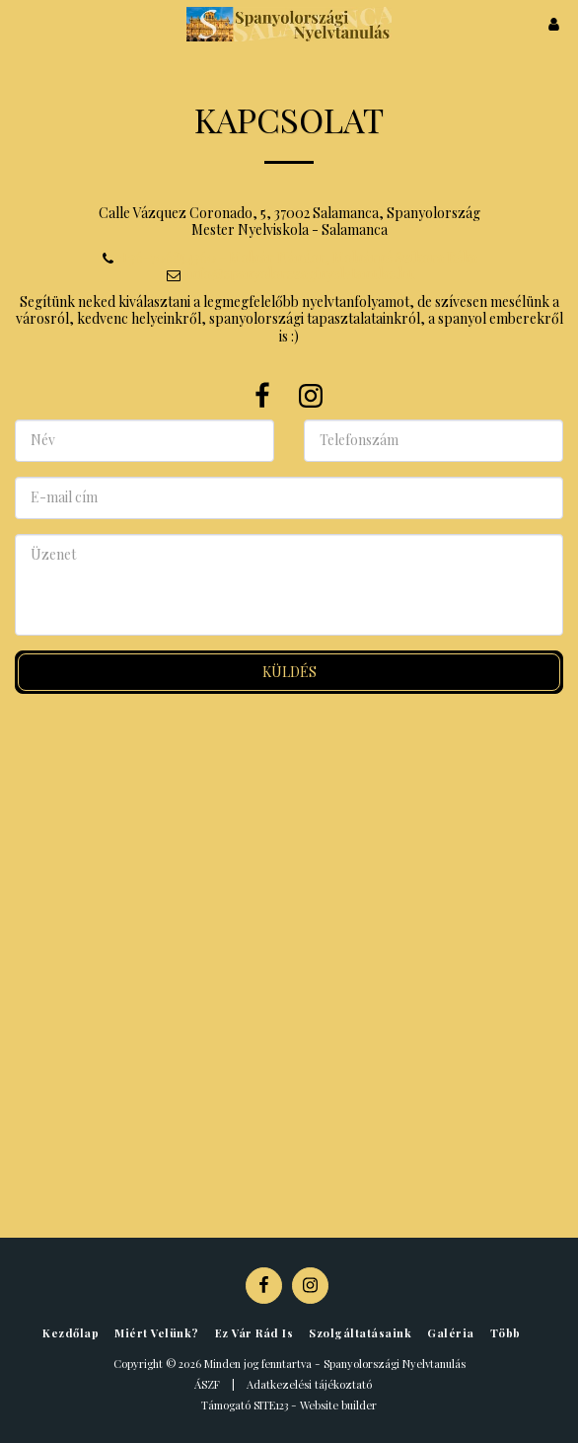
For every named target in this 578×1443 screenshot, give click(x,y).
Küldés (289, 671)
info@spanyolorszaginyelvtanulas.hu (289, 274)
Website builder (338, 1405)
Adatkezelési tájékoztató (309, 1384)
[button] (21, 23)
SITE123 (270, 1405)
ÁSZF (207, 1384)
